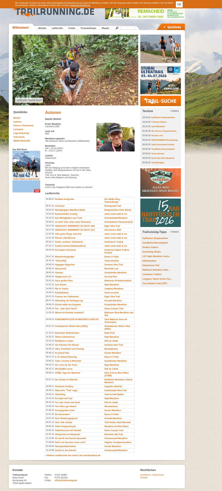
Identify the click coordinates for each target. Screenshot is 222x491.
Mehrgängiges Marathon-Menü (70, 210)
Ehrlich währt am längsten (68, 304)
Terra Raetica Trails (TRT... (155, 283)
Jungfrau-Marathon (113, 288)
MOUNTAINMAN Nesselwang (164, 140)
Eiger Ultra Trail (112, 226)
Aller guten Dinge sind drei (68, 234)
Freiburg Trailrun (159, 122)
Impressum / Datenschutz (152, 475)
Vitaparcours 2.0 (63, 276)
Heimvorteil (60, 268)
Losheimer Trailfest (151, 274)
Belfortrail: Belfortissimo (67, 333)
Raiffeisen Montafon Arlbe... (156, 270)
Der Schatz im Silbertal (66, 379)
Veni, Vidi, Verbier (63, 422)
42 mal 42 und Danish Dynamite (70, 438)
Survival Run (110, 276)
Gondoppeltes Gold (64, 410)
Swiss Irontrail (111, 292)
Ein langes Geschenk (65, 250)
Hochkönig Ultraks (151, 252)
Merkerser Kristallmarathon (117, 280)
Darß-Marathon (158, 126)
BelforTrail (109, 333)
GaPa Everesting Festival (162, 144)
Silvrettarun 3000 (112, 230)
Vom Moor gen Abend (65, 406)
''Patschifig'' (61, 260)
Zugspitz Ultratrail (113, 386)
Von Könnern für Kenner (67, 345)
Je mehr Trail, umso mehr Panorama (73, 222)
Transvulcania (157, 153)
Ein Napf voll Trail (63, 398)
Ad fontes (60, 206)
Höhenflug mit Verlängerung (69, 300)
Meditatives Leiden (64, 341)
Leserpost (18, 129)
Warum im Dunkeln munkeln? (69, 312)
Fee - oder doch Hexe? (66, 308)
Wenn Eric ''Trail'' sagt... (67, 390)
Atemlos (59, 272)
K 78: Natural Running (66, 357)
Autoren (17, 122)
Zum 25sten (61, 284)
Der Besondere (62, 414)
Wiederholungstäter (65, 256)
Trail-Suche (19, 137)
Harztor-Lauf (157, 135)
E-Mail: (48, 480)
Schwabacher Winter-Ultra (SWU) (71, 326)
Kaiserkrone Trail (150, 265)
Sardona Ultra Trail (113, 264)
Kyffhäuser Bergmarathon (163, 117)
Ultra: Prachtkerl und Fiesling (69, 349)
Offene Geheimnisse (65, 337)
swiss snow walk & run (115, 214)
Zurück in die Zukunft (65, 450)
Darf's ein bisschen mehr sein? (70, 442)
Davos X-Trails (111, 256)
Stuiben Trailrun (150, 247)
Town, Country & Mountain (68, 361)
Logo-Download (21, 133)
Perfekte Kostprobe (64, 199)
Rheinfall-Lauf (111, 268)
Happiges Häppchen (65, 264)
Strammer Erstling (64, 386)
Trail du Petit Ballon (114, 394)
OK (179, 4)
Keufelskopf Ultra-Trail (115, 390)
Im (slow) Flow (62, 353)
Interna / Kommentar (23, 125)
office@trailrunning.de (66, 480)
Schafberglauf (157, 163)
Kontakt (143, 477)
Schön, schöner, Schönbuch (69, 242)
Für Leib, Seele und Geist (67, 402)
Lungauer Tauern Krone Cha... (157, 279)
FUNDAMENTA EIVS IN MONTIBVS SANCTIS (77, 319)
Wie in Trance (61, 288)
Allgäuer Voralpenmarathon (117, 442)
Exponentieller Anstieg (66, 214)
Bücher (16, 118)
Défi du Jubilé (111, 341)
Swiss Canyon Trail (113, 308)
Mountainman (111, 349)
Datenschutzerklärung (80, 5)
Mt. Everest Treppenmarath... (164, 131)
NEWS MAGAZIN (21, 141)
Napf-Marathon (111, 284)
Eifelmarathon (149, 261)
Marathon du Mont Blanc (116, 426)
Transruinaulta (111, 260)
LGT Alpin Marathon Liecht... (156, 256)
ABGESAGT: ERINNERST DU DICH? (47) (75, 230)
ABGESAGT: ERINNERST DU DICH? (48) (75, 226)
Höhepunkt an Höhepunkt (67, 434)
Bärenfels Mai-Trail (113, 434)
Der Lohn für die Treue (66, 365)
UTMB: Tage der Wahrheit (67, 373)
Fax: (47, 477)
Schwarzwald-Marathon (115, 218)
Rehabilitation (62, 292)
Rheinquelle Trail (112, 206)
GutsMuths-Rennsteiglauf (163, 149)
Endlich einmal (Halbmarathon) (70, 246)
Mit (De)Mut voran (63, 369)
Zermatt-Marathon (113, 300)
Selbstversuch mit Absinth (68, 430)
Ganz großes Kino (64, 280)
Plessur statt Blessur (65, 238)
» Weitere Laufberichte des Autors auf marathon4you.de (72, 455)
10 (133, 39)
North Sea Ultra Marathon (162, 158)
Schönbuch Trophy (113, 242)
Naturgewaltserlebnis (65, 446)
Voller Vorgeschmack (65, 426)
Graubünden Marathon (115, 272)
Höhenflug (60, 394)
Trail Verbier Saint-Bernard (117, 422)
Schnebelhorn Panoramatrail (118, 222)
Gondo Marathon (112, 353)
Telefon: (48, 475)
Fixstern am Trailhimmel (67, 296)
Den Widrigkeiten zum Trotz (68, 218)
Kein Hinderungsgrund (66, 418)
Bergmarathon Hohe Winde (117, 210)
